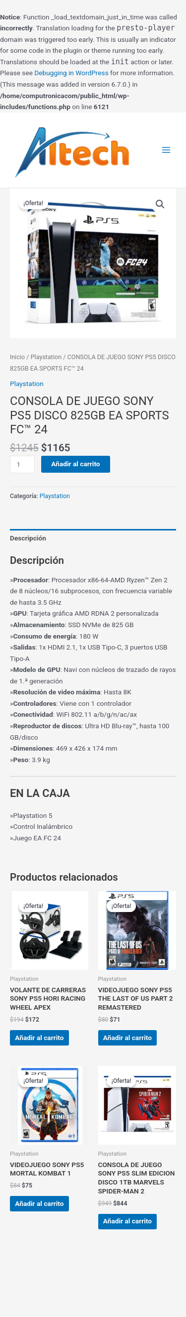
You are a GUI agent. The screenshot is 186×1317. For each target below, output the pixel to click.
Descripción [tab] (28, 538)
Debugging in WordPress (71, 73)
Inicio (17, 357)
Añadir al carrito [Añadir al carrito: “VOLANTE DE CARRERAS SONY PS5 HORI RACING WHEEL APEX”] (39, 1038)
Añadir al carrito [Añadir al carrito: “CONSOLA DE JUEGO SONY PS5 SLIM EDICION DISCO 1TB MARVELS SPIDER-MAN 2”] (127, 1221)
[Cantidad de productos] (22, 464)
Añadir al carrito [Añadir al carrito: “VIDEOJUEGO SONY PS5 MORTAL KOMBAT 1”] (39, 1203)
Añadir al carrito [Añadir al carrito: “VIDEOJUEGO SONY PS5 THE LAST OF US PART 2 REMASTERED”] (127, 1038)
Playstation (46, 357)
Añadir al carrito (75, 464)
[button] (160, 204)
